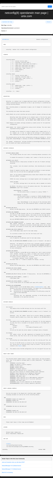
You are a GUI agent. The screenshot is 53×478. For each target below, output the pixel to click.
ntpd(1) (20, 345)
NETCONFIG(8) (5, 39)
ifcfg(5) (8, 443)
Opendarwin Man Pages (7, 21)
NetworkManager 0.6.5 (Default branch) (11, 465)
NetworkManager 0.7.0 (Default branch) (11, 469)
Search (49, 6)
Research (49, 21)
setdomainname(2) (39, 286)
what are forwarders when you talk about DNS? (13, 462)
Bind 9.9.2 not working (7, 472)
